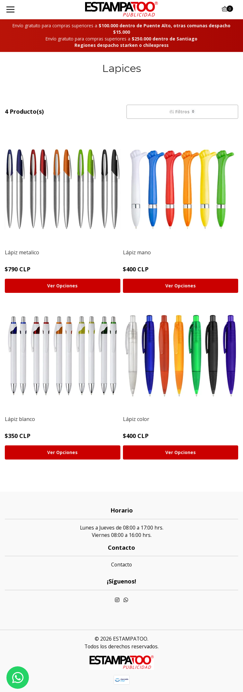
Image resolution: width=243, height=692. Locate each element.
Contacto (121, 564)
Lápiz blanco (20, 419)
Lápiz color (136, 419)
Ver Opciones (62, 286)
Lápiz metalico (22, 252)
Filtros (182, 112)
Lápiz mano (137, 252)
